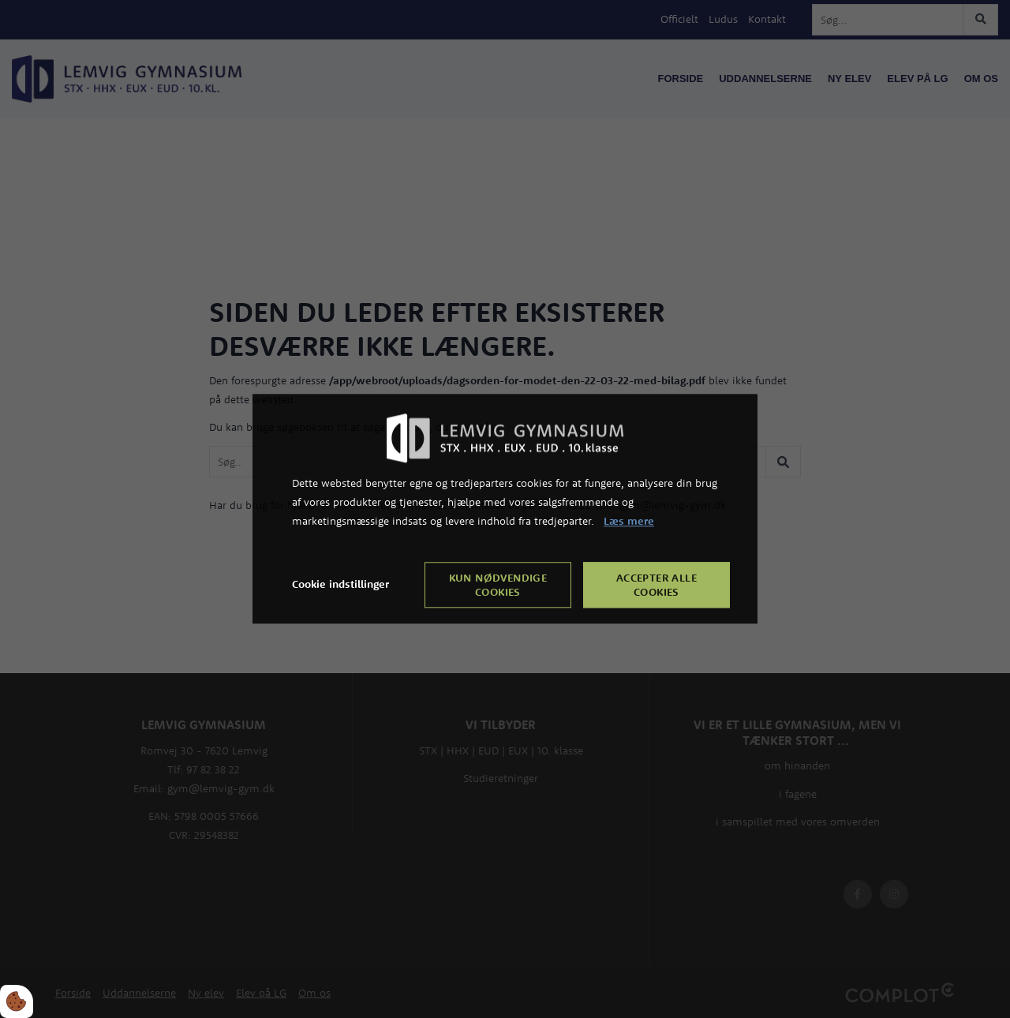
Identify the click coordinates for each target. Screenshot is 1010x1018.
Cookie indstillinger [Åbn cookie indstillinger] (340, 585)
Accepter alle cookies (656, 585)
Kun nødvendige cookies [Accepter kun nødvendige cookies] (498, 585)
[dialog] (505, 508)
